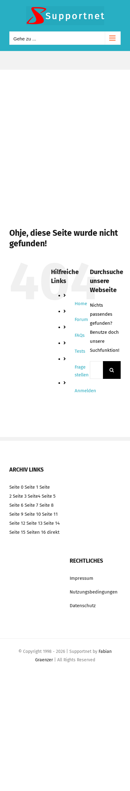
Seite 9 (16, 514)
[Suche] (112, 370)
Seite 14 (52, 523)
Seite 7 (31, 505)
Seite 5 (49, 496)
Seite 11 (50, 514)
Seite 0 (16, 487)
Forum (81, 319)
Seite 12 (17, 523)
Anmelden (85, 390)
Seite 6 (16, 505)
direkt (53, 532)
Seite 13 (34, 523)
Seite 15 (17, 532)
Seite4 (34, 496)
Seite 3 (19, 496)
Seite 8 (46, 505)
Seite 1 (31, 487)
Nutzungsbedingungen (94, 592)
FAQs (80, 335)
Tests (80, 351)
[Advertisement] (65, 138)
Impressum (81, 578)
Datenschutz (83, 605)
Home (81, 303)
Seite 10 (33, 514)
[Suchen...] (96, 370)
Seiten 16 (36, 532)
